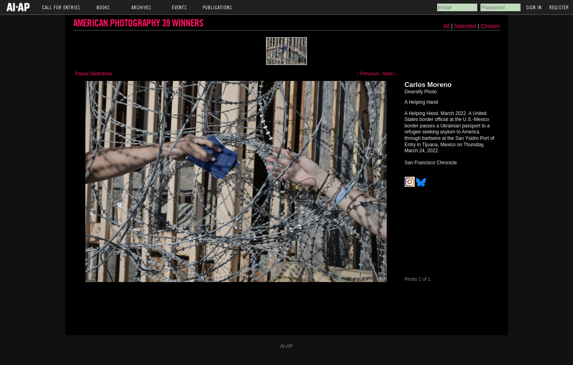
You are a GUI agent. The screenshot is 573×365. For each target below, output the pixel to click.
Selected (465, 26)
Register (559, 7)
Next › (389, 74)
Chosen (490, 26)
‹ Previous (368, 74)
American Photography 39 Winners (138, 22)
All (446, 26)
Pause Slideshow (93, 74)
